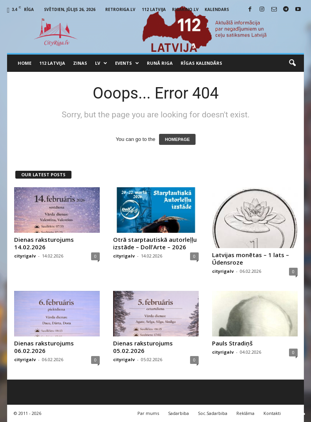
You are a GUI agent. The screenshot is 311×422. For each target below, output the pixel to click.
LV (101, 63)
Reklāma (245, 413)
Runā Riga (160, 63)
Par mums (148, 413)
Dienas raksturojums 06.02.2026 (44, 346)
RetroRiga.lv (120, 9)
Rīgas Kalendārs (201, 63)
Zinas (80, 63)
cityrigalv (25, 256)
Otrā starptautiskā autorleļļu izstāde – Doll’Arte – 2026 (155, 243)
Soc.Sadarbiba (212, 413)
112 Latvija (154, 9)
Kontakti (272, 413)
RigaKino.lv (185, 9)
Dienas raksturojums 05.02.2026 (143, 346)
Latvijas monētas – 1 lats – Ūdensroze (250, 258)
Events (127, 63)
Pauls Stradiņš (232, 343)
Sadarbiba (178, 413)
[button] (292, 63)
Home (24, 63)
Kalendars (217, 9)
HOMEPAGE (177, 139)
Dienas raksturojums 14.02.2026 (44, 243)
